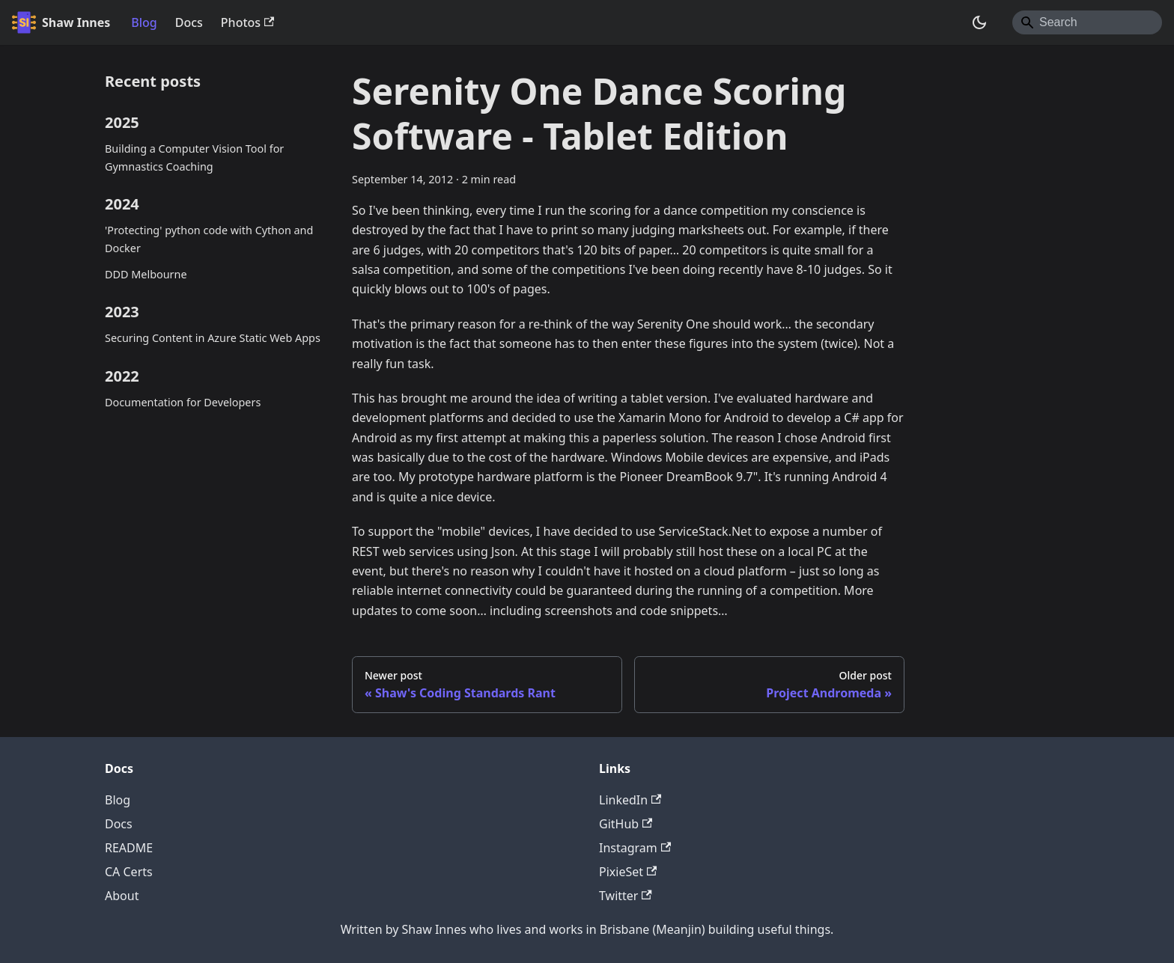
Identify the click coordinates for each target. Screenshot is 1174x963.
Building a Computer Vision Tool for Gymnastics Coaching (194, 157)
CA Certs (129, 871)
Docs (189, 22)
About (122, 895)
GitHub (625, 824)
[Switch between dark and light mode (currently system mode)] (979, 22)
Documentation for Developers (183, 402)
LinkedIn (630, 800)
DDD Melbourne (146, 274)
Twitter (625, 895)
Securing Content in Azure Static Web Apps (212, 338)
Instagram (635, 848)
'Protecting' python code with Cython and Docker (209, 239)
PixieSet (628, 871)
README (129, 848)
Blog (143, 22)
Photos (248, 22)
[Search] (1087, 22)
